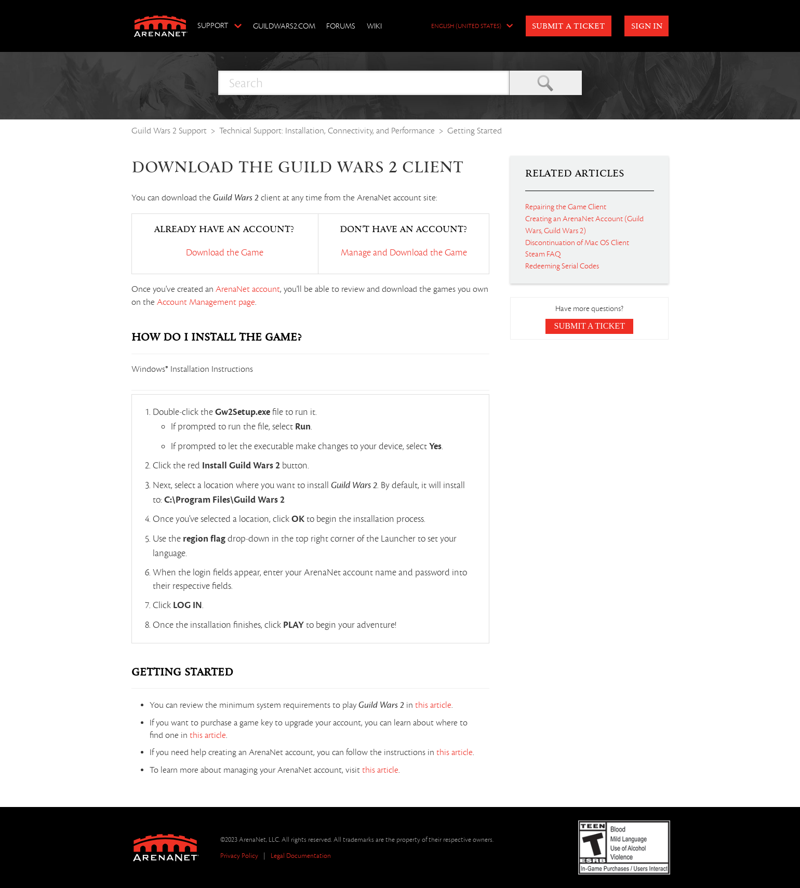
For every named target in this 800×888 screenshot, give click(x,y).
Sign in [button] (646, 26)
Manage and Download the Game (404, 252)
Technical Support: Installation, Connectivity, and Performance (327, 130)
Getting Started (474, 130)
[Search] (363, 83)
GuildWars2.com (284, 26)
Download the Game (224, 252)
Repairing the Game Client (565, 206)
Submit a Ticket (568, 26)
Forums (340, 26)
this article (433, 705)
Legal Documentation (301, 855)
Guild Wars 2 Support (169, 130)
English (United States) (466, 26)
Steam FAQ (543, 254)
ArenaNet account (248, 289)
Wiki (374, 26)
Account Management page (206, 302)
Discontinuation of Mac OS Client (577, 242)
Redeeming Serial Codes (562, 266)
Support (212, 25)
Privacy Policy (239, 855)
